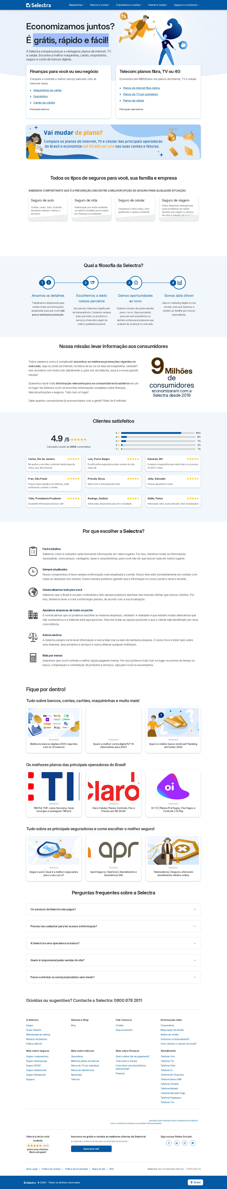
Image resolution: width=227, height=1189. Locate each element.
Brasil (195, 1182)
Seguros (30, 1079)
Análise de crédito (170, 1034)
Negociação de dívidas (172, 1030)
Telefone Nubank (169, 1088)
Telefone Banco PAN (171, 1079)
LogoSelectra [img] (30, 1183)
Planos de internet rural (82, 1070)
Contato (120, 1025)
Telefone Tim (167, 1061)
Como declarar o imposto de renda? (179, 1043)
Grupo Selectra (33, 1030)
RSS (112, 1169)
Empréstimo (40, 96)
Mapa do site (98, 1169)
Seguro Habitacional (36, 1070)
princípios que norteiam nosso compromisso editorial (173, 1120)
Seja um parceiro (124, 1030)
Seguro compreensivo (37, 1056)
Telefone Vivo (168, 1056)
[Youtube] (192, 1143)
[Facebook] (169, 1143)
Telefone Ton (167, 1102)
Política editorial (34, 1043)
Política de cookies (51, 1169)
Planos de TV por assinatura (140, 94)
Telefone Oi (166, 1070)
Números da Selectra (36, 1039)
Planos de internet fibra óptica (141, 88)
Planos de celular (133, 100)
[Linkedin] (177, 1143)
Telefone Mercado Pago (173, 1093)
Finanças (120, 1073)
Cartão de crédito (44, 102)
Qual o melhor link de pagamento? (133, 1056)
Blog (73, 1025)
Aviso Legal (31, 1169)
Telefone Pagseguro (171, 1097)
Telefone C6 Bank (170, 1084)
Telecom (75, 1079)
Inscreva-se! (91, 1148)
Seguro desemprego (36, 1061)
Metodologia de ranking (38, 1034)
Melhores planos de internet (85, 1061)
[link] (37, 1144)
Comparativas (167, 1025)
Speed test (76, 1074)
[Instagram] (184, 1143)
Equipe (29, 1025)
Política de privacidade (76, 1169)
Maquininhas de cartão (47, 90)
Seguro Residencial (35, 1074)
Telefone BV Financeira (172, 1074)
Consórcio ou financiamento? (175, 1039)
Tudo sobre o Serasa (126, 1061)
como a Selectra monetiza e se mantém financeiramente (135, 1123)
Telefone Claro (168, 1065)
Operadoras (77, 1056)
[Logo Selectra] (38, 5)
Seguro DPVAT (33, 1065)
